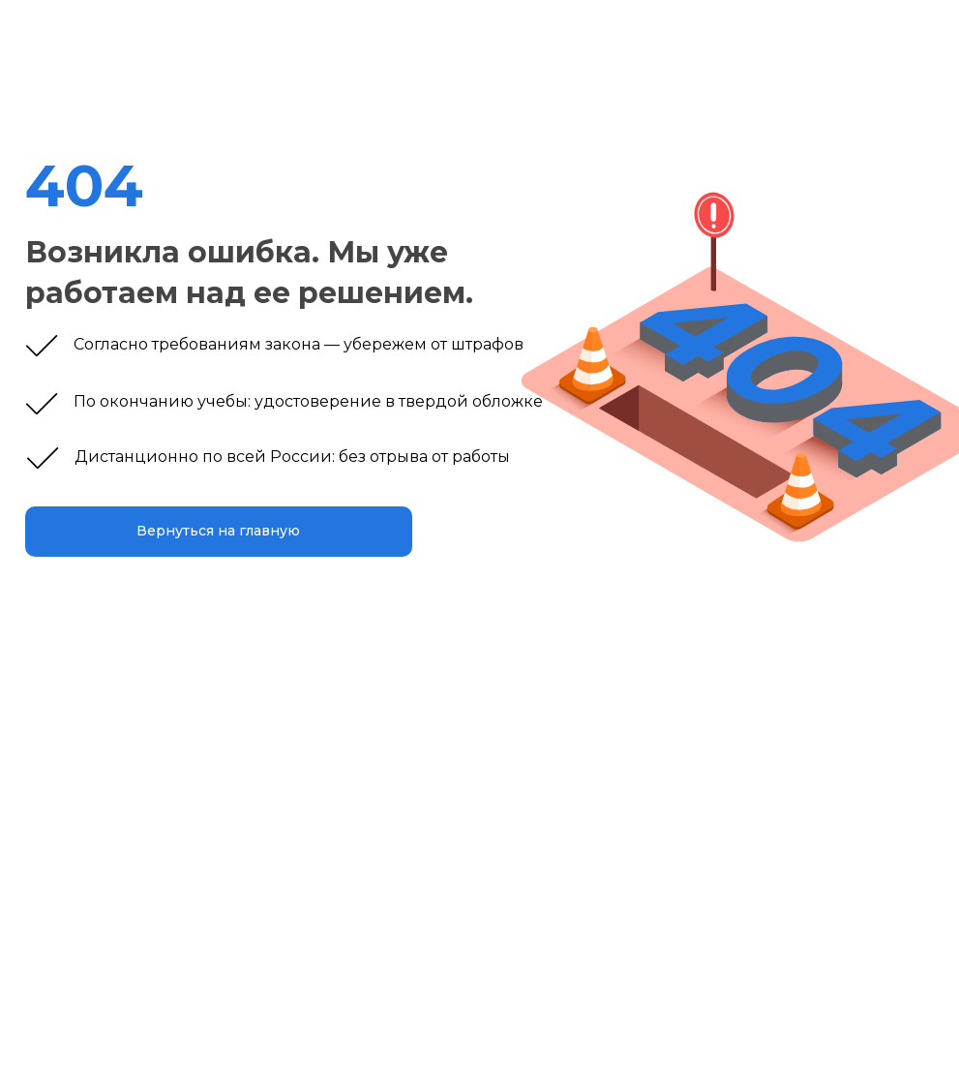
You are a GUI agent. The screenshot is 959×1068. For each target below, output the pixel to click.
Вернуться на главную (218, 530)
